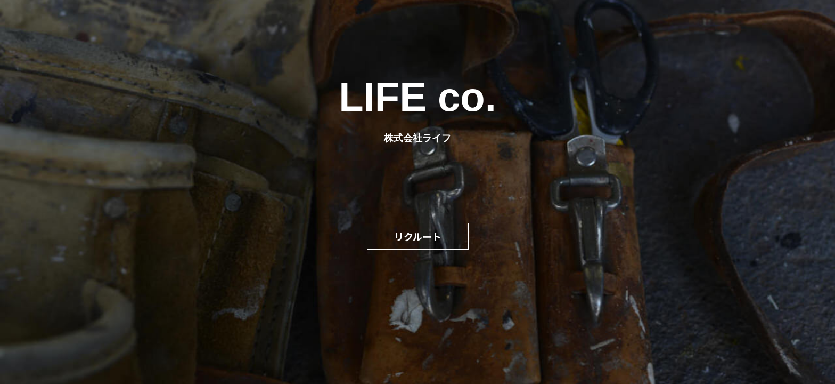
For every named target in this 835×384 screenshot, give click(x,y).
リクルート (417, 236)
